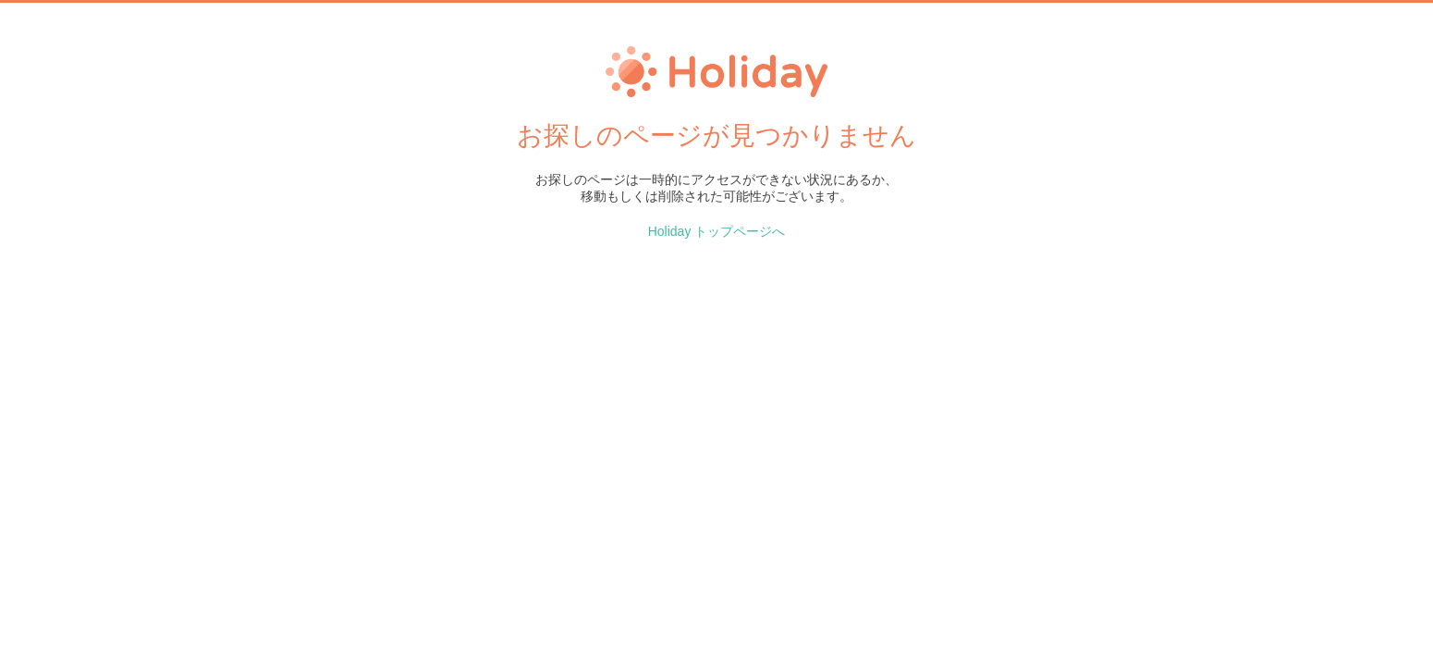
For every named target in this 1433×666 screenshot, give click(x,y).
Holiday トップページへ (717, 231)
